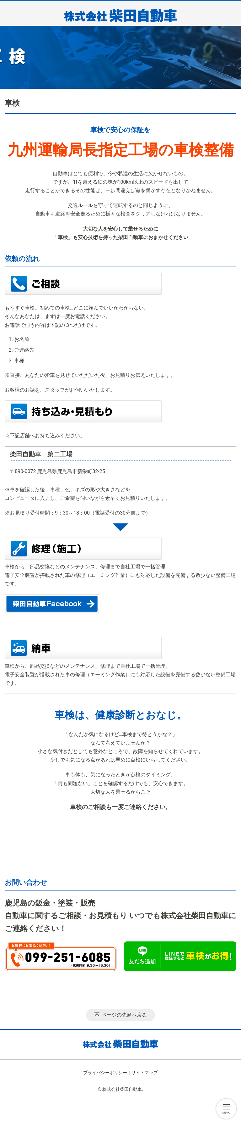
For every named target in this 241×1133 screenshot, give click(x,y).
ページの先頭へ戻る (124, 1015)
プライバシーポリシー (105, 1072)
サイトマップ (144, 1072)
